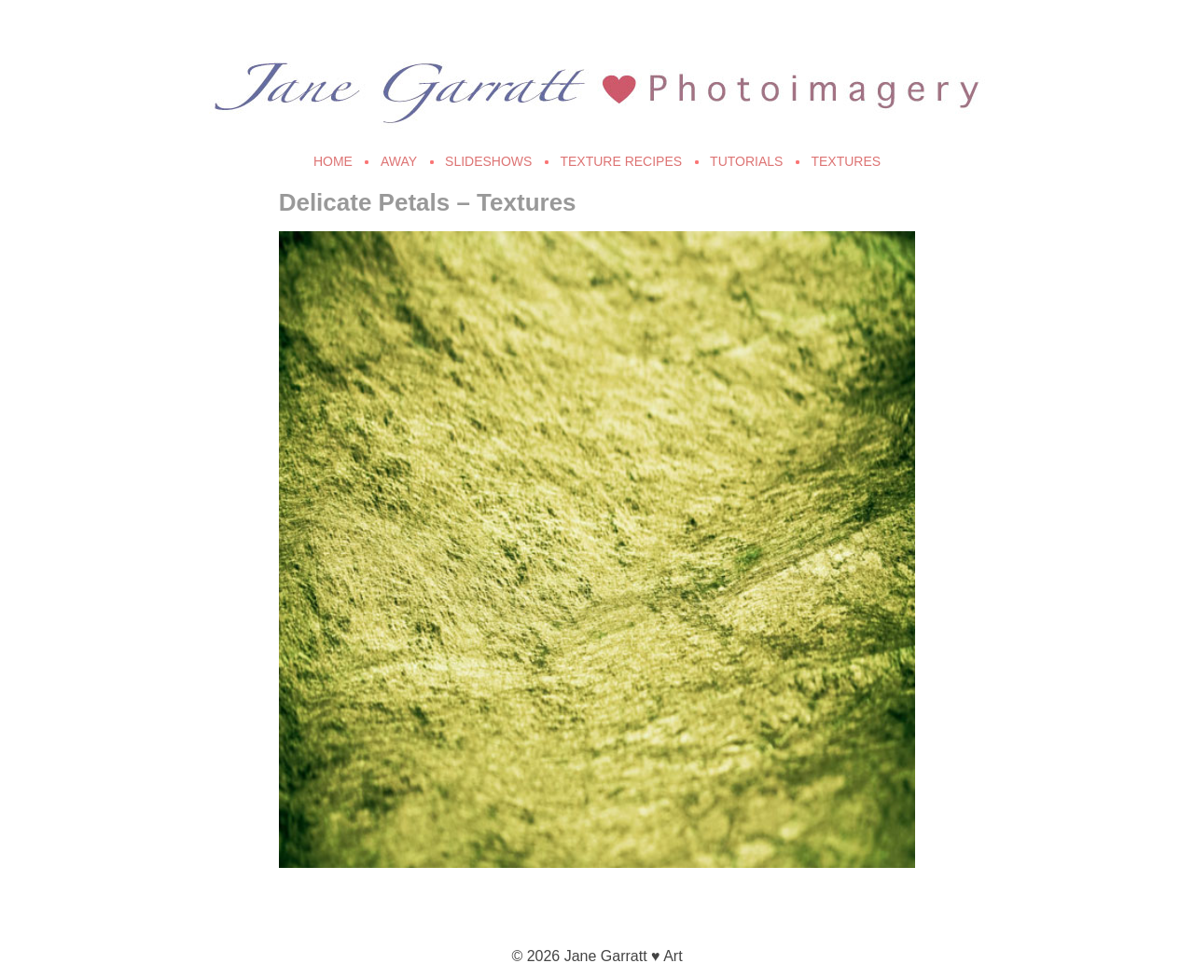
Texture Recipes (621, 161)
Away (399, 161)
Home (333, 161)
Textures (846, 161)
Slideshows (488, 161)
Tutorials (746, 161)
